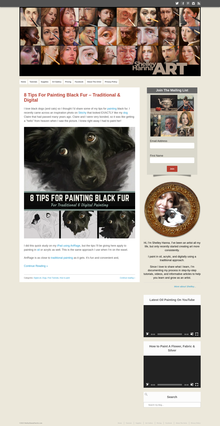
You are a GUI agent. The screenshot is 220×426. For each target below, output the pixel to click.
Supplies (44, 82)
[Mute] (191, 334)
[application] (172, 321)
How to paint (65, 278)
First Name (156, 155)
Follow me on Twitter (177, 3)
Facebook (79, 82)
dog (125, 112)
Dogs (44, 278)
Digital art (37, 278)
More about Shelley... (185, 286)
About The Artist (94, 82)
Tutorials (33, 82)
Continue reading (127, 278)
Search (146, 394)
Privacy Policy (111, 82)
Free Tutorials (53, 278)
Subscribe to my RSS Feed (199, 3)
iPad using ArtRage (68, 245)
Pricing (68, 82)
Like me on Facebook (182, 3)
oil (38, 249)
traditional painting (62, 257)
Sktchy (82, 112)
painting (112, 108)
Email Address (158, 141)
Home (23, 82)
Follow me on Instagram (193, 3)
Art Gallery (56, 82)
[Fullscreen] (196, 334)
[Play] (147, 334)
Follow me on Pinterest (188, 3)
